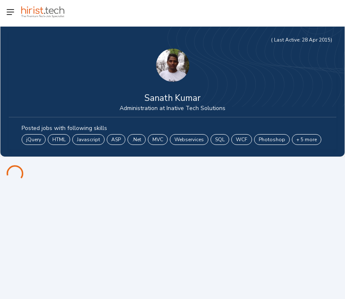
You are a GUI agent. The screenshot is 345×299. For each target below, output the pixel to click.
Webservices (189, 139)
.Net (136, 139)
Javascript (88, 139)
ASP (116, 139)
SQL (220, 139)
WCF (241, 139)
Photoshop (272, 139)
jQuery (33, 139)
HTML (59, 139)
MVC (157, 139)
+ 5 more (306, 139)
